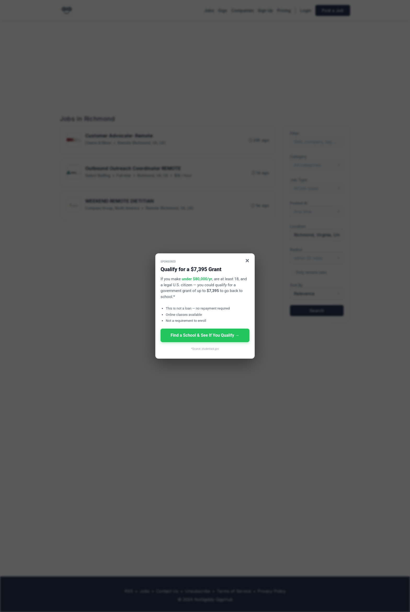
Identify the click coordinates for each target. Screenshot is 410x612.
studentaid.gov (210, 348)
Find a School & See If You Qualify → (204, 335)
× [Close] (247, 260)
